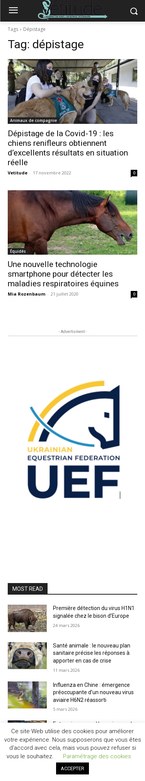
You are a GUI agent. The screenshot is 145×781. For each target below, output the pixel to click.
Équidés (18, 251)
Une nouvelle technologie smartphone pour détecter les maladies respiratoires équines (63, 274)
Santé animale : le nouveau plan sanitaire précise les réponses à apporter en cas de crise (91, 653)
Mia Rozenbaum (26, 294)
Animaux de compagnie (33, 120)
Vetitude (17, 173)
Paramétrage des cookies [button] (97, 756)
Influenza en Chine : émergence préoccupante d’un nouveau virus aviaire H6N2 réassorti (93, 692)
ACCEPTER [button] (72, 768)
